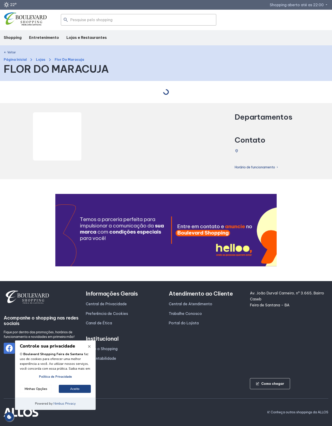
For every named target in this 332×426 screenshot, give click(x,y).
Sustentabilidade (101, 358)
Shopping (13, 37)
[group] (166, 230)
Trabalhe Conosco (185, 313)
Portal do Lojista (184, 323)
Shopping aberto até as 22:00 (299, 5)
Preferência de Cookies (107, 313)
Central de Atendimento (190, 304)
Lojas (40, 60)
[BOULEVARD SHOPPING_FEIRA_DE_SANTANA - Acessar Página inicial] (25, 20)
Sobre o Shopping (102, 348)
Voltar (10, 52)
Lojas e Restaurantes (86, 37)
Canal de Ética (99, 323)
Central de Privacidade (106, 304)
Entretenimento (44, 37)
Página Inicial (15, 60)
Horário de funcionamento (257, 167)
